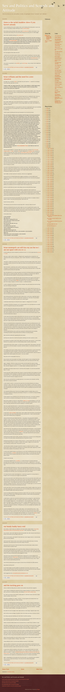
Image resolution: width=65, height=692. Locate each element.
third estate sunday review (26, 152)
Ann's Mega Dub (58, 65)
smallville (21, 431)
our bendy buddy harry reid (14, 526)
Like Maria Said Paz (58, 51)
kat (19, 151)
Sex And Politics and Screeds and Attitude (48, 37)
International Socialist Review (58, 76)
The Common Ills (58, 35)
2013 (47, 132)
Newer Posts (5, 669)
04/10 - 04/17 (49, 228)
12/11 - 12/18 (49, 152)
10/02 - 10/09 (49, 170)
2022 (47, 115)
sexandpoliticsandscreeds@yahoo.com (20, 573)
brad (17, 280)
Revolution (57, 68)
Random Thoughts (58, 84)
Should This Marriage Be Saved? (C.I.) (59, 98)
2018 (47, 123)
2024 (47, 112)
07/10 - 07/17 (49, 192)
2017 (47, 125)
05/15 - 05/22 (49, 206)
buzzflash (18, 63)
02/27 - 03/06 (49, 239)
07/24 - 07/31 (49, 188)
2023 (47, 114)
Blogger (38, 689)
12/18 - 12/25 (49, 150)
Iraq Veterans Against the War (58, 79)
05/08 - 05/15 (49, 208)
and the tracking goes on (13, 585)
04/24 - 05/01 (49, 212)
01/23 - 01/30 (49, 248)
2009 (47, 139)
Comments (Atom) (10, 671)
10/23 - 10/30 (49, 164)
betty (12, 151)
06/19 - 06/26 (49, 197)
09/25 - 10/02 (49, 172)
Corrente (56, 90)
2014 (47, 130)
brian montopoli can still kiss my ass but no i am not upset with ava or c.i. (21, 248)
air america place (25, 28)
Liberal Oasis (57, 85)
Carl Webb (57, 80)
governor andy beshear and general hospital (10, 681)
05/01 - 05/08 (49, 210)
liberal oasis (15, 557)
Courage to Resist (58, 82)
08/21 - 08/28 (49, 181)
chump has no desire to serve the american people (11, 686)
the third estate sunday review (30, 591)
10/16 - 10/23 (49, 166)
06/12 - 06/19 (49, 199)
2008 (47, 141)
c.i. (30, 81)
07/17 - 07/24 (49, 190)
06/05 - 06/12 (49, 201)
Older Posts (39, 669)
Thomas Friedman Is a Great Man (59, 42)
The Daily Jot (57, 53)
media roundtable (12, 412)
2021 (47, 117)
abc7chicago (24, 63)
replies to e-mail (26, 400)
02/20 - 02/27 (49, 240)
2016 (47, 126)
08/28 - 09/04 (49, 179)
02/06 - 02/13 (49, 244)
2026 (47, 108)
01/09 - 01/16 (49, 251)
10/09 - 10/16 (49, 168)
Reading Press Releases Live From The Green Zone (58, 101)
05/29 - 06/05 (49, 203)
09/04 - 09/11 (49, 177)
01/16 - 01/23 (49, 250)
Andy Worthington (58, 71)
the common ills (25, 31)
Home (22, 669)
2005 (47, 146)
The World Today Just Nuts (58, 63)
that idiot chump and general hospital (9, 682)
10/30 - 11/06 (49, 163)
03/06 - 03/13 (49, 237)
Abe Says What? (58, 70)
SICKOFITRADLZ (58, 58)
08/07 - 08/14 (49, 184)
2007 (47, 143)
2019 (47, 121)
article (15, 81)
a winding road (31, 151)
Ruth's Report (57, 56)
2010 (47, 137)
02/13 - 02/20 (49, 242)
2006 (47, 145)
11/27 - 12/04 (49, 155)
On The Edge (57, 66)
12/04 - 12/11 (49, 153)
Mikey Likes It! (57, 47)
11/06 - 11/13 (49, 161)
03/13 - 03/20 (49, 235)
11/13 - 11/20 (49, 159)
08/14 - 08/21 (49, 183)
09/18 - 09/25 (49, 173)
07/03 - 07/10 (49, 193)
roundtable (18, 460)
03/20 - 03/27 (49, 233)
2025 (47, 110)
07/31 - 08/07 (49, 186)
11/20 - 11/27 (49, 157)
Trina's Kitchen (57, 54)
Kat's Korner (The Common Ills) (58, 45)
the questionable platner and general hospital (10, 684)
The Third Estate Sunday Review (58, 40)
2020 (47, 119)
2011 (47, 135)
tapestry (35, 512)
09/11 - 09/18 (49, 175)
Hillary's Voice (57, 73)
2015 (47, 128)
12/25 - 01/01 (49, 148)
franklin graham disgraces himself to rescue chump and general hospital (15, 679)
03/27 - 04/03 (49, 231)
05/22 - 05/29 (49, 204)
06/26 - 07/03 (49, 195)
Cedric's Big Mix (58, 37)
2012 (47, 134)
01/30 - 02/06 (49, 246)
